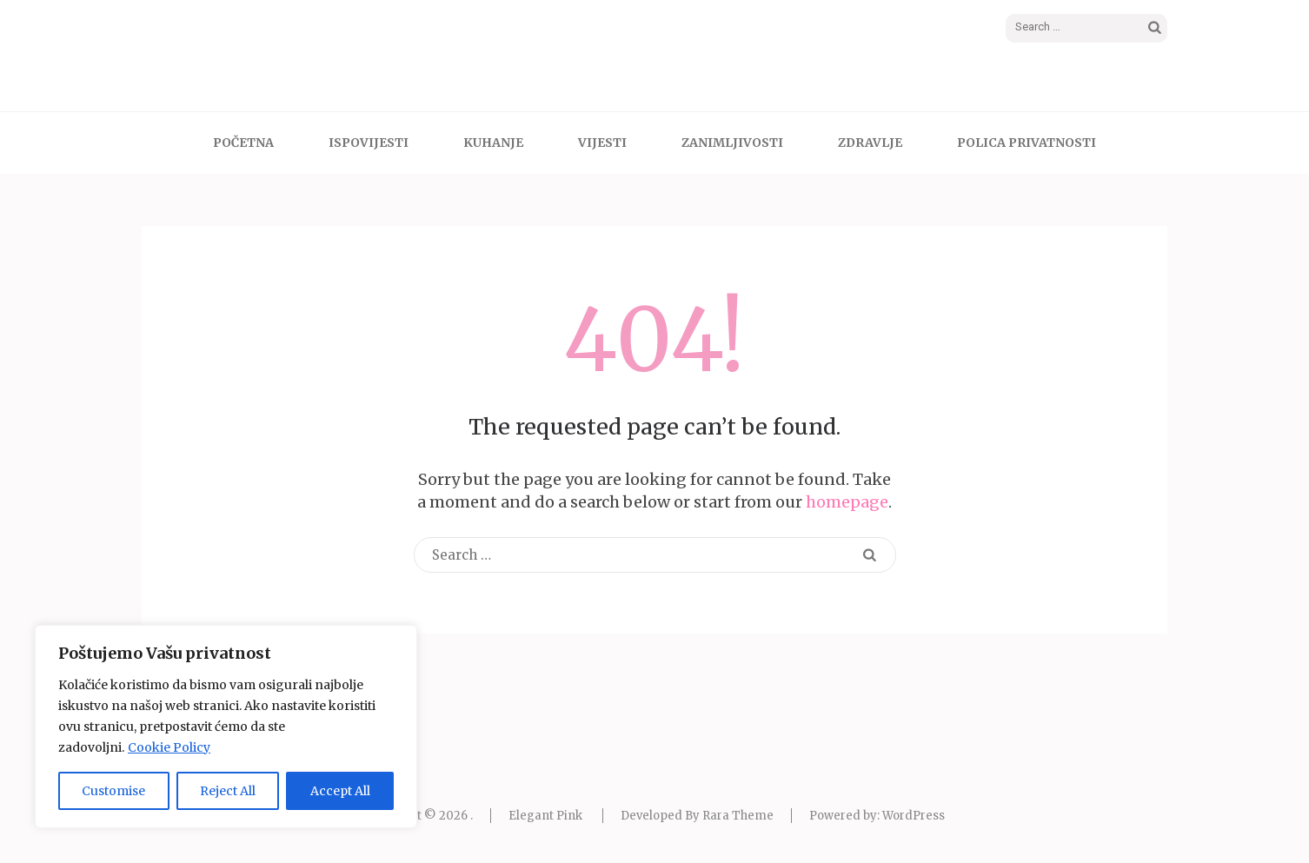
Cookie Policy (169, 747)
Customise (113, 791)
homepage (847, 502)
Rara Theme (738, 815)
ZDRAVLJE (870, 142)
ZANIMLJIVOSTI (732, 142)
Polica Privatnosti (1026, 142)
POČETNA (243, 142)
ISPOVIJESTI (369, 142)
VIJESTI (602, 142)
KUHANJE (493, 142)
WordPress (913, 815)
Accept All (340, 791)
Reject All (228, 791)
